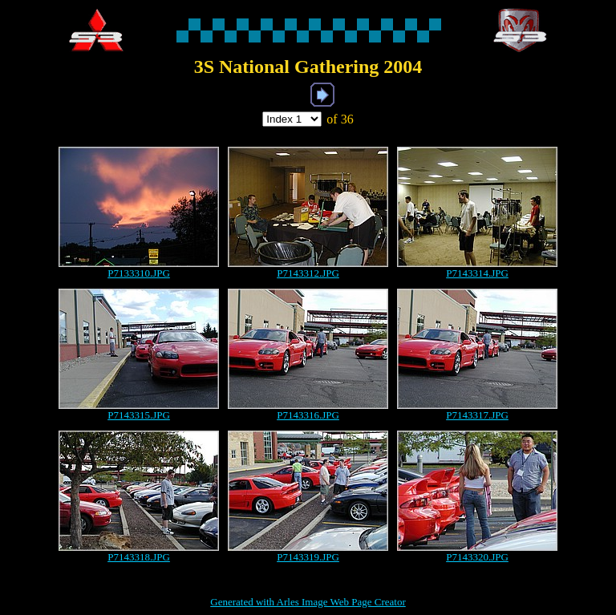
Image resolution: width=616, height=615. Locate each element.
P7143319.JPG (308, 557)
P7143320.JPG (477, 557)
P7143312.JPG (308, 273)
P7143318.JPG (138, 557)
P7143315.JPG (138, 415)
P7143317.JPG (477, 415)
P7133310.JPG (138, 273)
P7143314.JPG (477, 273)
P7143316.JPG (308, 415)
